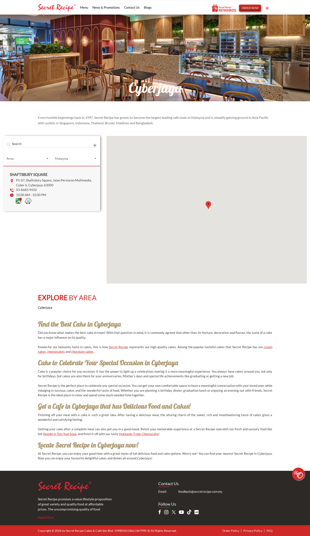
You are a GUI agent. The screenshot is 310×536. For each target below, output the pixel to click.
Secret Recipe (118, 347)
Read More (46, 517)
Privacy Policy (252, 530)
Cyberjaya (45, 307)
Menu (84, 7)
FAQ (269, 530)
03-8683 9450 (26, 190)
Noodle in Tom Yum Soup (59, 434)
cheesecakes (56, 351)
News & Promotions (106, 7)
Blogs (148, 7)
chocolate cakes (82, 351)
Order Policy (230, 530)
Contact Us (132, 7)
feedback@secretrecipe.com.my (200, 491)
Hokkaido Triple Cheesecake (138, 434)
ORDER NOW (250, 8)
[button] (208, 205)
